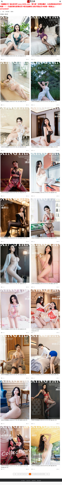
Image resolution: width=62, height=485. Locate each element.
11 (38, 474)
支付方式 (28, 480)
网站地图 (39, 480)
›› (48, 474)
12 (40, 474)
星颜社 (12, 11)
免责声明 (34, 480)
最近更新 (7, 11)
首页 (3, 11)
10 (35, 474)
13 (43, 474)
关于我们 (23, 480)
